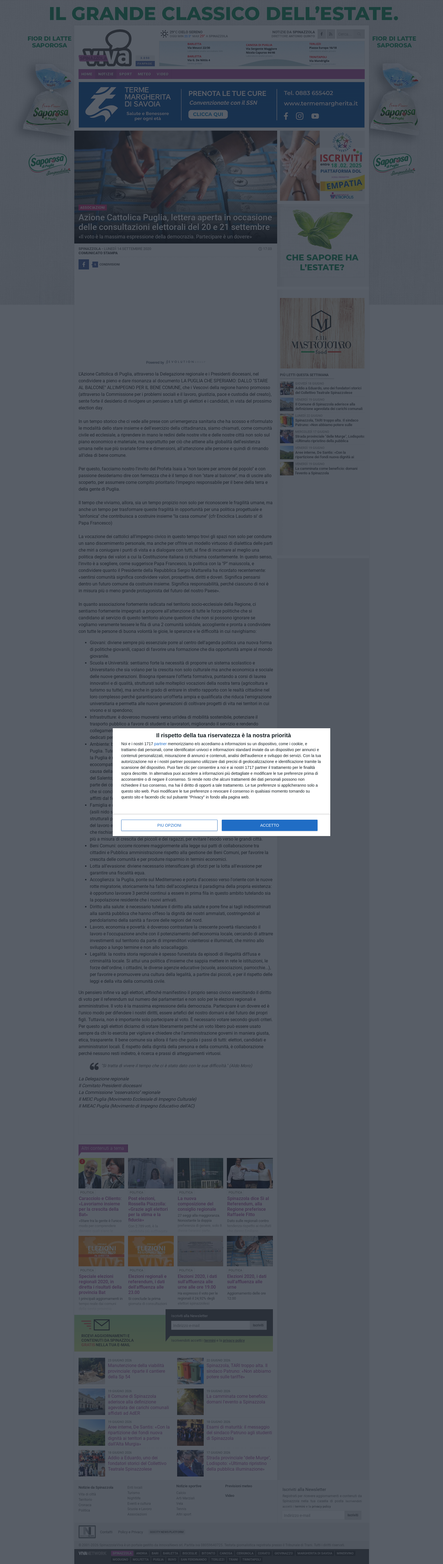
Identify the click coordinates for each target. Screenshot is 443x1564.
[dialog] (221, 782)
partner (160, 744)
